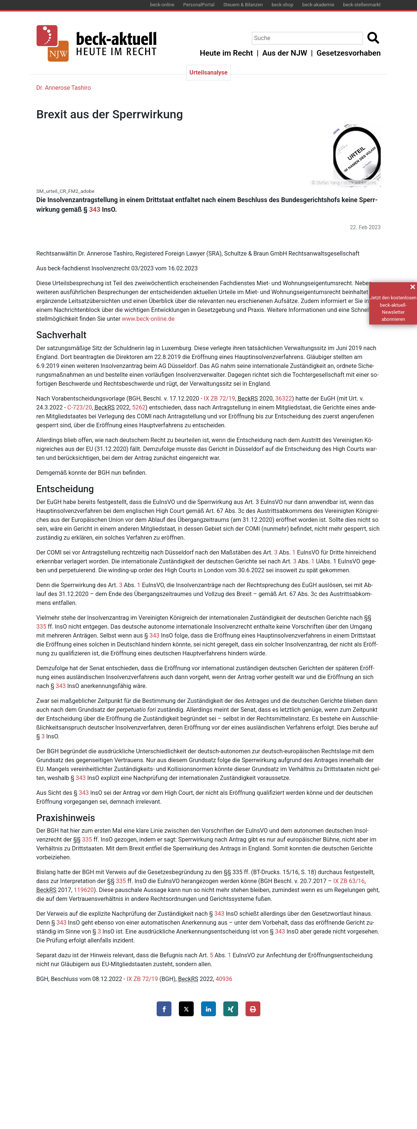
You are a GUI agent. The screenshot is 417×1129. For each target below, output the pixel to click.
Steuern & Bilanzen (243, 4)
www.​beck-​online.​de (148, 318)
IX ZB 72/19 (219, 398)
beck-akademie (318, 4)
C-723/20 (79, 407)
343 (94, 209)
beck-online (162, 4)
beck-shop (282, 4)
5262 (139, 407)
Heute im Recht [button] (226, 53)
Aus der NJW (284, 53)
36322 (283, 398)
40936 (224, 978)
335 (41, 626)
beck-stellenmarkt (362, 4)
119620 (84, 889)
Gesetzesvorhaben (349, 53)
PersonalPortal (198, 4)
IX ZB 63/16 (349, 881)
